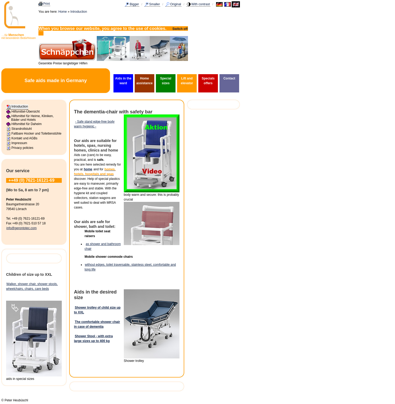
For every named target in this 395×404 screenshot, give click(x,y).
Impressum (19, 143)
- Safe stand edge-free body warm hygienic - (94, 124)
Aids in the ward (123, 81)
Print (46, 4)
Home (62, 12)
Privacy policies (22, 148)
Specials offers (208, 81)
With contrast (200, 4)
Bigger (134, 4)
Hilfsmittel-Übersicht (25, 111)
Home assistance (144, 81)
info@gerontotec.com (21, 228)
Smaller (154, 4)
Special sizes (165, 81)
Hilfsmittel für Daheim (26, 124)
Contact (229, 78)
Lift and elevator (187, 81)
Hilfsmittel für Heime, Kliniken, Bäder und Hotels (32, 118)
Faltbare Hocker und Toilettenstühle (36, 133)
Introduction (78, 12)
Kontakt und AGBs (24, 138)
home (88, 169)
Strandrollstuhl (21, 129)
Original (175, 4)
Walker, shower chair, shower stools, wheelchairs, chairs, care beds (32, 286)
